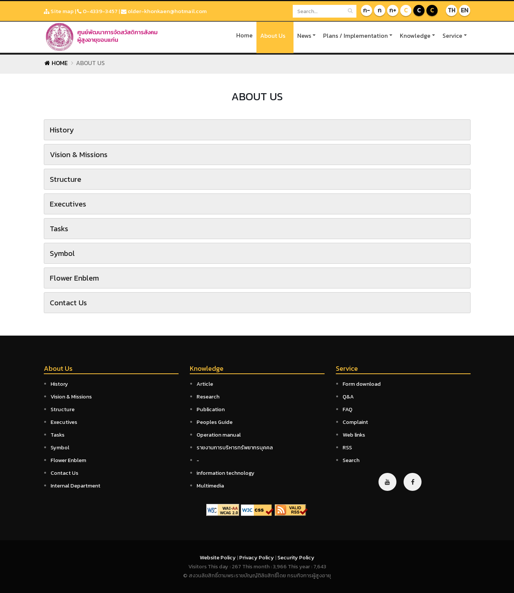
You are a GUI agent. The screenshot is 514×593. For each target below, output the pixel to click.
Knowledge (415, 35)
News (304, 35)
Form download (362, 384)
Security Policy (295, 557)
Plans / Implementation (355, 35)
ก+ (392, 10)
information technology (226, 473)
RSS (347, 447)
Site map (59, 11)
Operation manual (219, 435)
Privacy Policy (257, 557)
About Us (272, 35)
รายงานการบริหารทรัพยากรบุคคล (235, 447)
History (59, 384)
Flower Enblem (68, 460)
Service (452, 35)
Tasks (57, 435)
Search (351, 460)
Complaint (355, 422)
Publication (211, 409)
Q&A (348, 396)
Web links (354, 435)
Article (205, 384)
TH (451, 10)
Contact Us (64, 473)
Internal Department (75, 486)
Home (244, 35)
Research (208, 396)
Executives (64, 422)
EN (464, 10)
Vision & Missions (71, 396)
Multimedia (210, 486)
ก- (366, 10)
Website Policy (218, 557)
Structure (62, 409)
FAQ (347, 409)
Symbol (60, 447)
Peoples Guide (214, 422)
